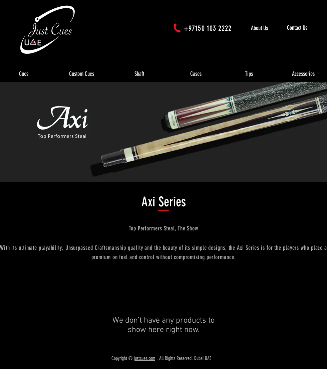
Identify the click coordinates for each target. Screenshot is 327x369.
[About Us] (266, 28)
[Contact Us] (305, 28)
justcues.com (144, 358)
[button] (23, 74)
